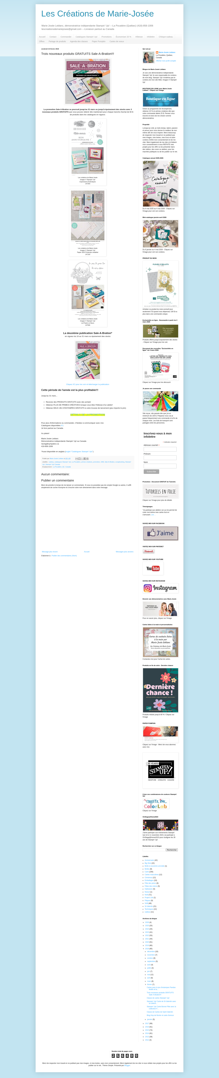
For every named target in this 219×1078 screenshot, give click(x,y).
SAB (102, 462)
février (149, 984)
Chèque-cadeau (166, 37)
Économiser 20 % (123, 37)
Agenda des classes (79, 41)
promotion (96, 462)
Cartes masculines (152, 875)
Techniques (149, 909)
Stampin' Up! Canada (53, 464)
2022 (147, 935)
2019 (147, 945)
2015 (147, 1030)
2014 (147, 1033)
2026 (147, 922)
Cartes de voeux (117, 41)
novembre (151, 955)
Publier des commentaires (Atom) (64, 556)
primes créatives (86, 462)
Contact (53, 37)
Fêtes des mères (151, 886)
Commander (66, 37)
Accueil (42, 37)
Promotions (107, 37)
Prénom (147, 454)
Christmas (148, 878)
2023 (147, 932)
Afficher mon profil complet (166, 61)
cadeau (51, 462)
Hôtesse (139, 37)
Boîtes (147, 869)
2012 (147, 1040)
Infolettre (151, 37)
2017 (147, 1023)
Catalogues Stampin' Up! (86, 37)
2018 (147, 949)
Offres (41, 41)
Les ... (153, 515)
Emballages (149, 880)
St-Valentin (149, 906)
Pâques (147, 901)
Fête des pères (150, 883)
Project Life (149, 898)
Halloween (149, 889)
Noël (146, 895)
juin (148, 971)
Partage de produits (57, 41)
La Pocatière (76, 462)
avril (149, 978)
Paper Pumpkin (98, 41)
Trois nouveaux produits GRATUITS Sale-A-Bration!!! (160, 994)
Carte (147, 872)
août (149, 965)
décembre (151, 951)
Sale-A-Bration (110, 462)
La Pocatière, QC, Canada (62, 467)
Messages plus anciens (124, 552)
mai (148, 975)
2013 (147, 1037)
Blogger (127, 1065)
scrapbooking (119, 462)
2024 (147, 929)
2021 (147, 939)
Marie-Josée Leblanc (167, 52)
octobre (150, 958)
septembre (151, 961)
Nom (146, 462)
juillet (149, 968)
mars (149, 981)
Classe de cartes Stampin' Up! (158, 998)
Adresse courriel (152, 445)
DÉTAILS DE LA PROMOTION (87, 414)
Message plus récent (50, 552)
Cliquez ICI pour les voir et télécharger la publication (87, 384)
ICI (62, 425)
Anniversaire (149, 860)
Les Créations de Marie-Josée (97, 13)
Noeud (147, 892)
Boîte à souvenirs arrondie (154, 866)
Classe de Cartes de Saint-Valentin (160, 1012)
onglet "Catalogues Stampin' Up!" (79, 451)
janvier (150, 1019)
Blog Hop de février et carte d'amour (160, 1015)
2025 (147, 926)
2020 (147, 942)
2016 (147, 1027)
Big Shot (148, 863)
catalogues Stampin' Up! (63, 462)
